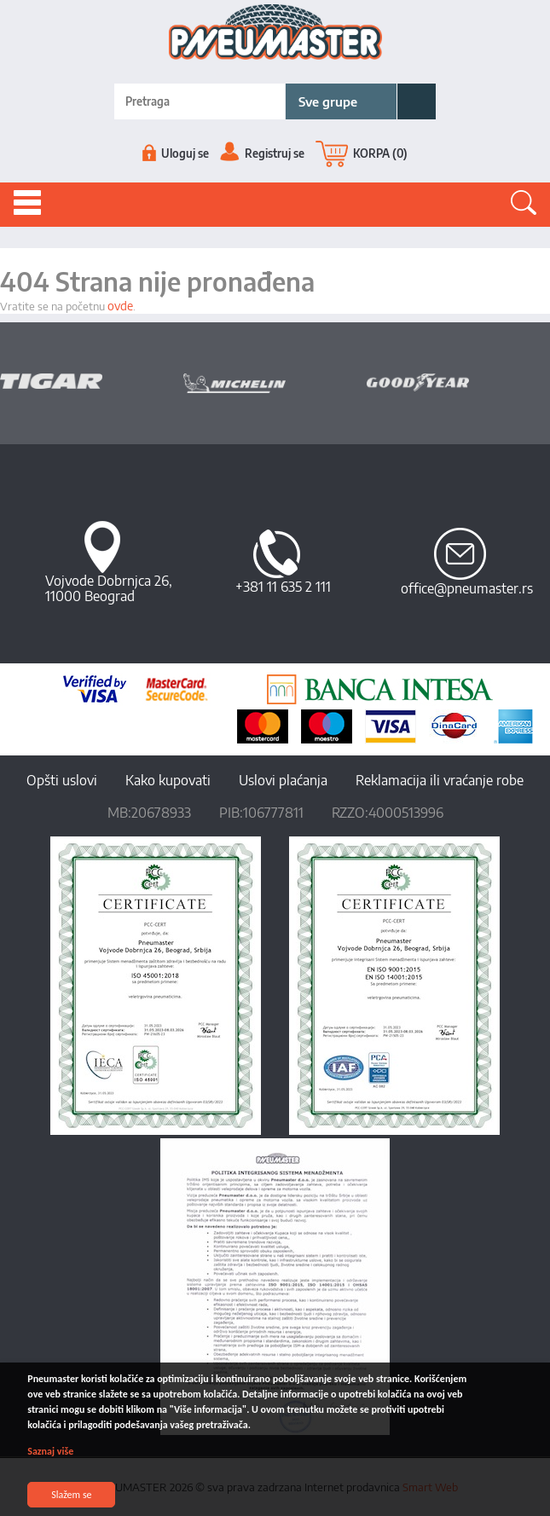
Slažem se (72, 1495)
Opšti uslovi (61, 780)
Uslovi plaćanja (283, 780)
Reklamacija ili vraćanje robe (440, 780)
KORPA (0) (362, 153)
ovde (120, 305)
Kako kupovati (168, 780)
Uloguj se (175, 153)
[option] (91, 381)
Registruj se (262, 153)
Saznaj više (51, 1451)
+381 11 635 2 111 (283, 586)
